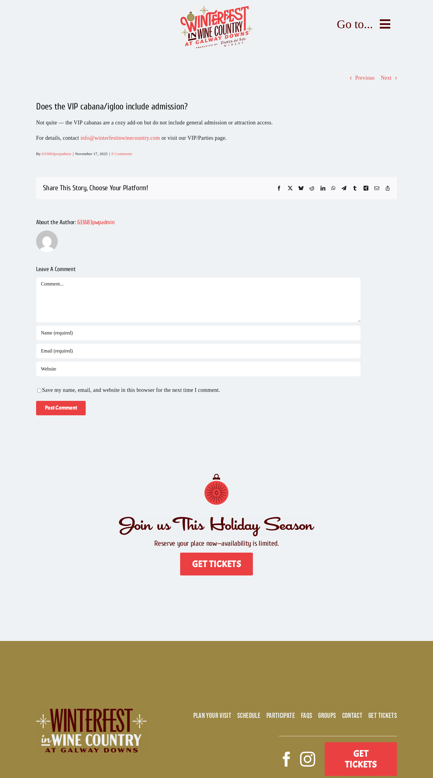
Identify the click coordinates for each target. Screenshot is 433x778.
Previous (365, 78)
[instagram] (307, 759)
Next (386, 78)
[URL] (198, 369)
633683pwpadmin (56, 153)
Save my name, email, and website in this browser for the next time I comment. (131, 390)
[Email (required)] (198, 350)
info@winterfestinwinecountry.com (120, 138)
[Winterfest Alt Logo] (91, 711)
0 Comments (122, 153)
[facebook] (286, 759)
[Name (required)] (198, 332)
